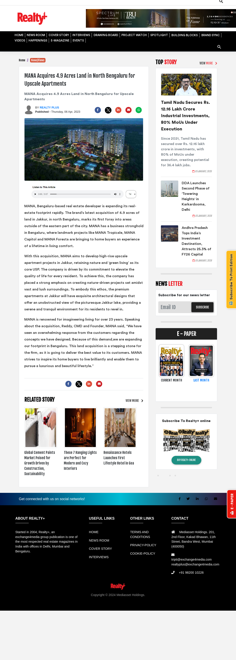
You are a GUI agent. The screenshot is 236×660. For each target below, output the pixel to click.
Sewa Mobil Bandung (50, 599)
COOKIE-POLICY (142, 553)
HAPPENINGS (37, 39)
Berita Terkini (78, 604)
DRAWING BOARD (105, 34)
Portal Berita (138, 604)
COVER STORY (58, 34)
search (220, 45)
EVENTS (77, 39)
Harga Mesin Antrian (151, 599)
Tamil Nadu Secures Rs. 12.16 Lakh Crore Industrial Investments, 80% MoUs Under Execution (185, 115)
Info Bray (95, 604)
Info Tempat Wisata (115, 604)
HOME (18, 34)
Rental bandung (78, 599)
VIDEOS (19, 39)
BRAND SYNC (209, 34)
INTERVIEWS (81, 34)
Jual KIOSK (207, 599)
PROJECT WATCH (134, 34)
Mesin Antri (224, 599)
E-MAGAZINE (59, 39)
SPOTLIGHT (158, 34)
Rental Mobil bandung (19, 599)
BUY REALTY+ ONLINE (186, 460)
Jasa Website (157, 604)
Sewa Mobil (99, 599)
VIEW (132, 401)
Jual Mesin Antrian (123, 599)
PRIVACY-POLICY (143, 545)
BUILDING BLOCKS (184, 34)
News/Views (37, 60)
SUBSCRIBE (202, 307)
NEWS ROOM (35, 34)
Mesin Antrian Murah (182, 599)
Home (22, 60)
